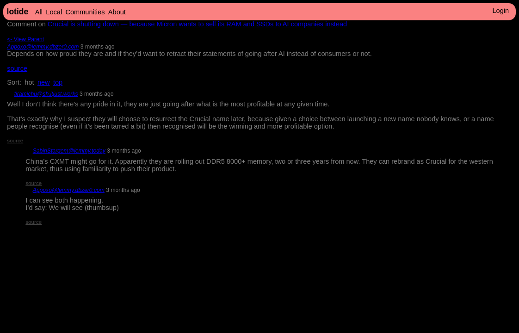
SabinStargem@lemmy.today (69, 151)
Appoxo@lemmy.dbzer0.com (43, 46)
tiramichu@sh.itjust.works (46, 94)
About (117, 12)
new (43, 82)
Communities (85, 12)
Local (54, 12)
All (39, 12)
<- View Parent (25, 39)
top (57, 82)
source (17, 68)
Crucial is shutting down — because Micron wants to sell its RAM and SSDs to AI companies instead (197, 24)
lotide (18, 11)
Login (500, 10)
